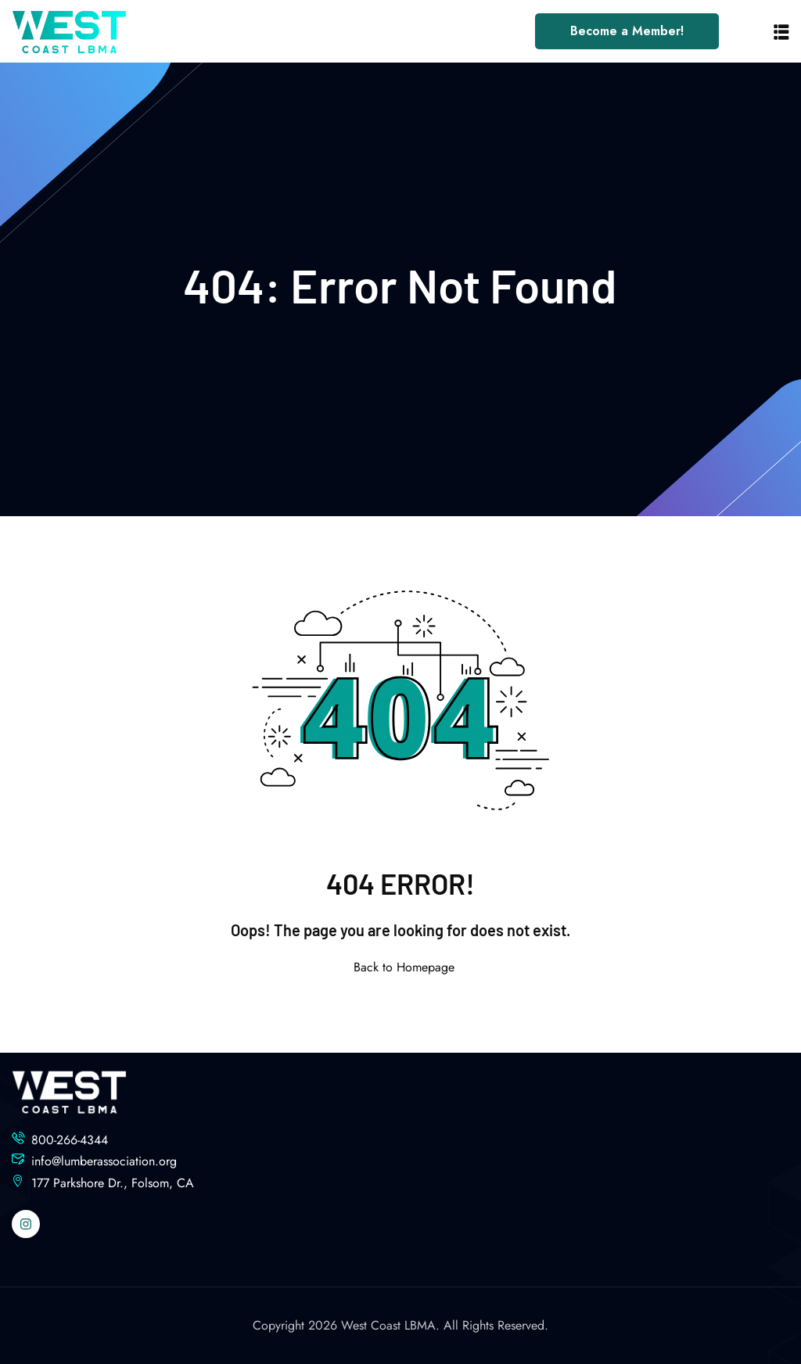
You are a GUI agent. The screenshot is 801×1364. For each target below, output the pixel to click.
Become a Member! (627, 31)
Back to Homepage (400, 967)
